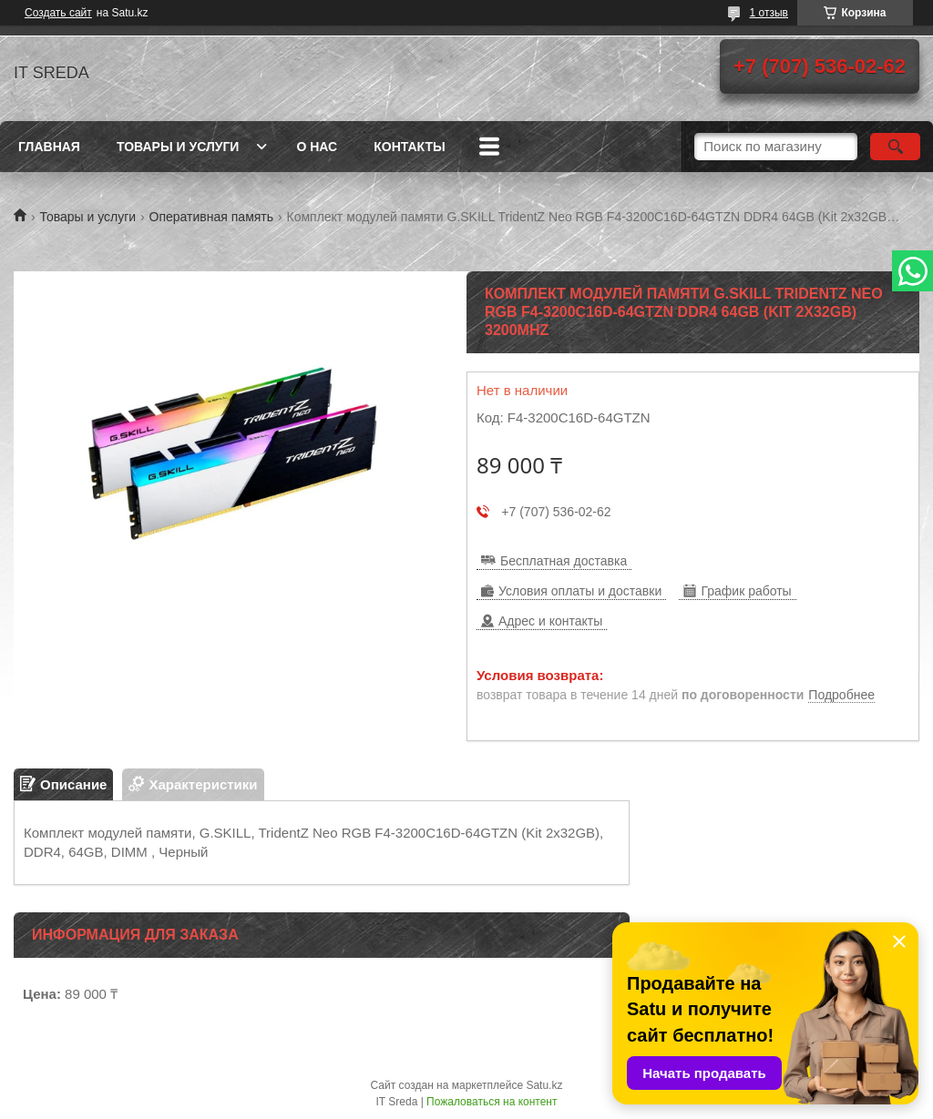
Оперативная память (211, 216)
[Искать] (895, 146)
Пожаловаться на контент (491, 1101)
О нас (316, 146)
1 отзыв (769, 12)
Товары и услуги (178, 146)
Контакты (409, 146)
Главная (49, 146)
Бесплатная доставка (563, 561)
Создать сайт (58, 12)
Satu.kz (544, 1085)
